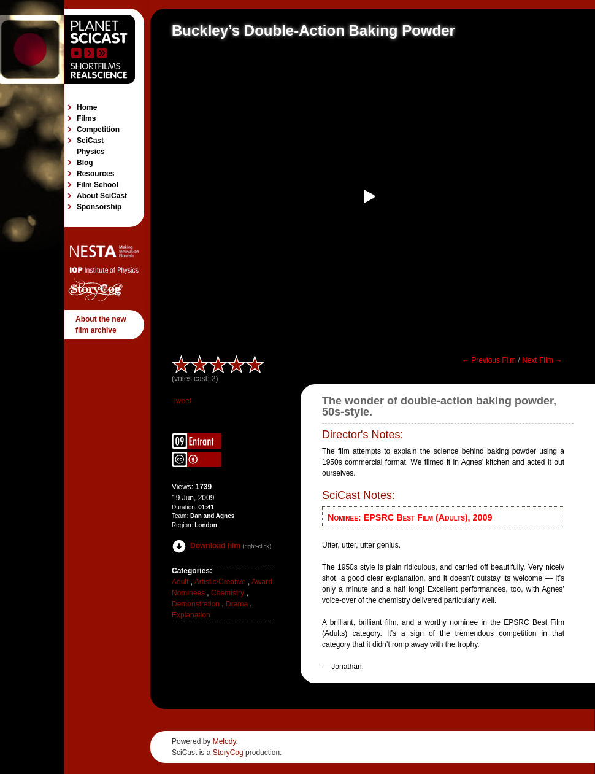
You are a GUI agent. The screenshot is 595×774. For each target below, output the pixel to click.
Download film (206, 545)
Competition (98, 129)
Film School (97, 184)
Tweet (181, 401)
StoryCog (228, 752)
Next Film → (542, 360)
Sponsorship (99, 207)
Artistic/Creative (220, 582)
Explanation (191, 615)
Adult (180, 582)
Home (87, 107)
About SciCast (102, 196)
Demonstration (196, 604)
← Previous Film (489, 360)
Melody (224, 741)
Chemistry (227, 593)
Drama (237, 604)
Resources (95, 173)
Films (86, 118)
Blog (85, 162)
